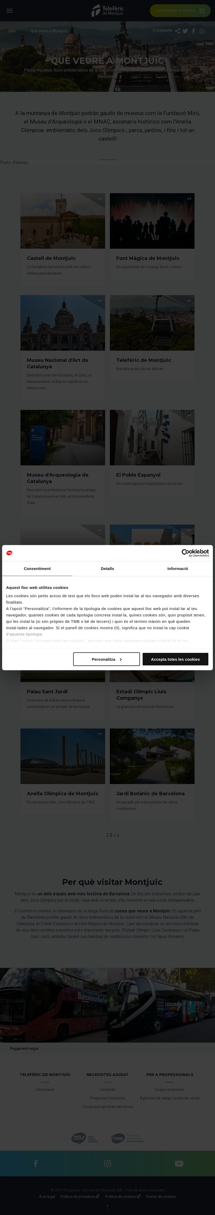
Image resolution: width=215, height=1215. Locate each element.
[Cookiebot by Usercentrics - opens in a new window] (185, 553)
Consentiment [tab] (37, 568)
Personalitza (107, 659)
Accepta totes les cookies (175, 659)
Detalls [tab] (107, 568)
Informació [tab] (177, 568)
